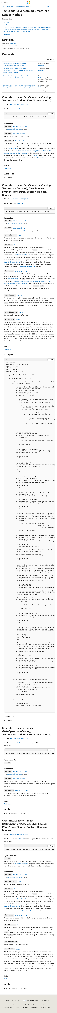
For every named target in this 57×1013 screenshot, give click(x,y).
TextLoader (41, 65)
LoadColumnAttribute (21, 863)
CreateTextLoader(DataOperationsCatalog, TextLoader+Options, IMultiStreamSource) (27, 27)
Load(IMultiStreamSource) (22, 255)
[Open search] (49, 2)
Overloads (6, 25)
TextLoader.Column (19, 228)
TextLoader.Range (12, 148)
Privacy (41, 1005)
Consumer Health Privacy (11, 1007)
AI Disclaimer (7, 1005)
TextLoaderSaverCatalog (22, 6)
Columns (45, 146)
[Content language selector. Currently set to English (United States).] (12, 1000)
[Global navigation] (2, 2)
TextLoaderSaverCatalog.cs (18, 104)
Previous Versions (18, 1005)
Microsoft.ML (10, 6)
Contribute (34, 1005)
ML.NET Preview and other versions (17, 178)
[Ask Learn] (44, 6)
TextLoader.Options (19, 134)
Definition (6, 22)
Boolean (16, 245)
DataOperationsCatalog (20, 126)
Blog (26, 1005)
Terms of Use (24, 1007)
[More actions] (53, 6)
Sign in (54, 2)
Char (19, 235)
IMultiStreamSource (21, 141)
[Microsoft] (28, 2)
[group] (29, 117)
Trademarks (34, 1007)
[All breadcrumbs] (3, 6)
